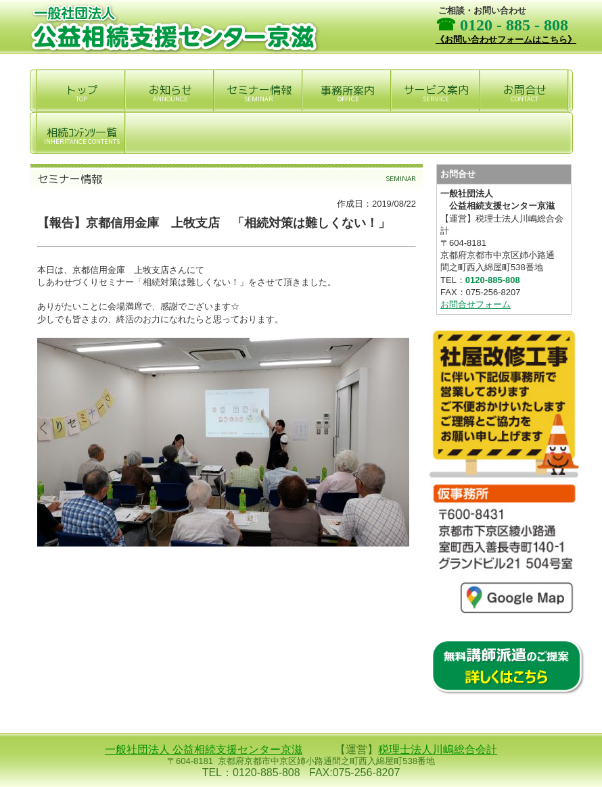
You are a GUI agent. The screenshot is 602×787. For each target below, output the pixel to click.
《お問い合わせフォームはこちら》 (506, 39)
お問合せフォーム (475, 304)
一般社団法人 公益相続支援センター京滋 (203, 749)
